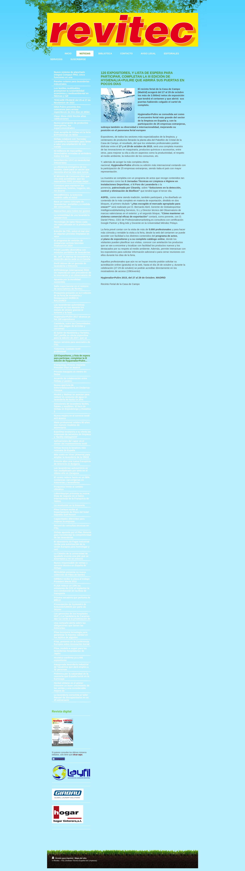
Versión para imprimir (63, 858)
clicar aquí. (78, 755)
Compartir (58, 759)
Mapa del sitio (81, 858)
